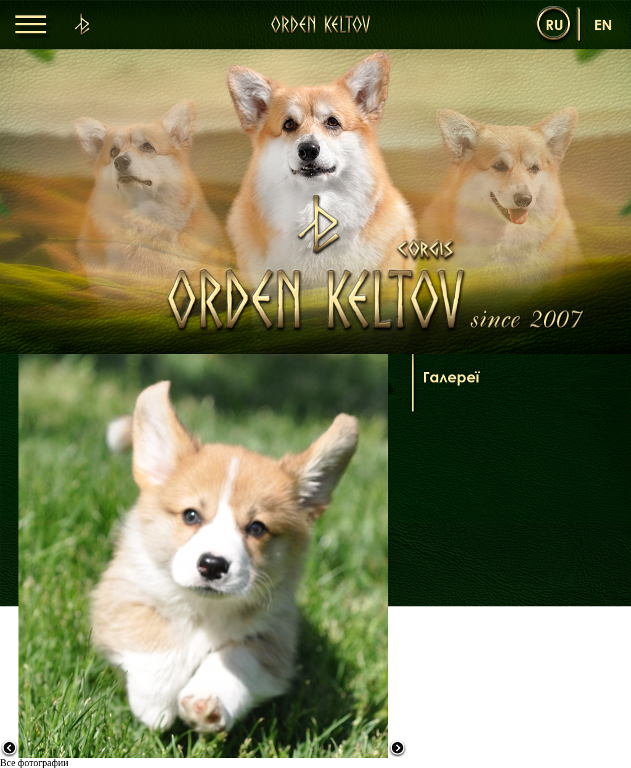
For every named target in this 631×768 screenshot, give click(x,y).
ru (554, 24)
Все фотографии (34, 763)
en (603, 24)
